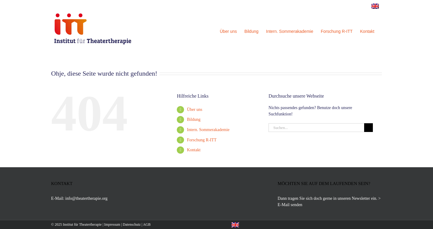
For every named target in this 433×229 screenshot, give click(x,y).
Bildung (194, 119)
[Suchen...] (316, 127)
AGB (146, 224)
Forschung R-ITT (201, 140)
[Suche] (368, 127)
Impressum (112, 224)
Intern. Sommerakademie (208, 129)
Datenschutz (131, 224)
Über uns (194, 109)
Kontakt (194, 150)
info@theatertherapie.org (86, 198)
